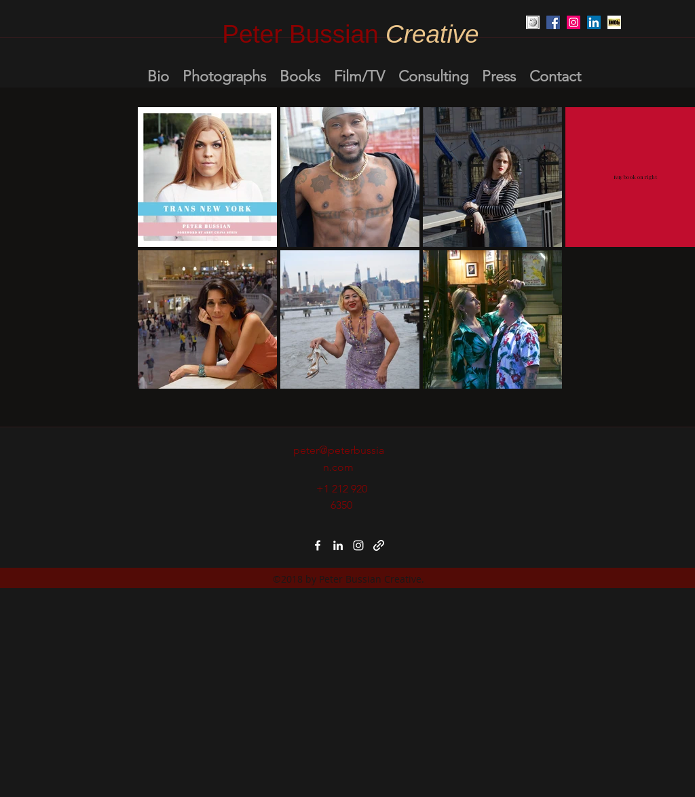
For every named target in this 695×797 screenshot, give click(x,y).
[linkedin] (338, 545)
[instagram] (358, 545)
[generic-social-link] (379, 545)
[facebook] (317, 545)
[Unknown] (533, 22)
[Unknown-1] (614, 22)
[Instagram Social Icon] (573, 22)
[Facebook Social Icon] (553, 22)
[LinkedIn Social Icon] (594, 22)
